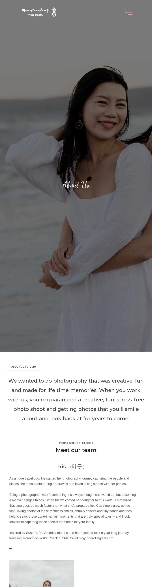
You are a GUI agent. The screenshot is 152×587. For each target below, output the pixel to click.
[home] (39, 12)
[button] (128, 12)
